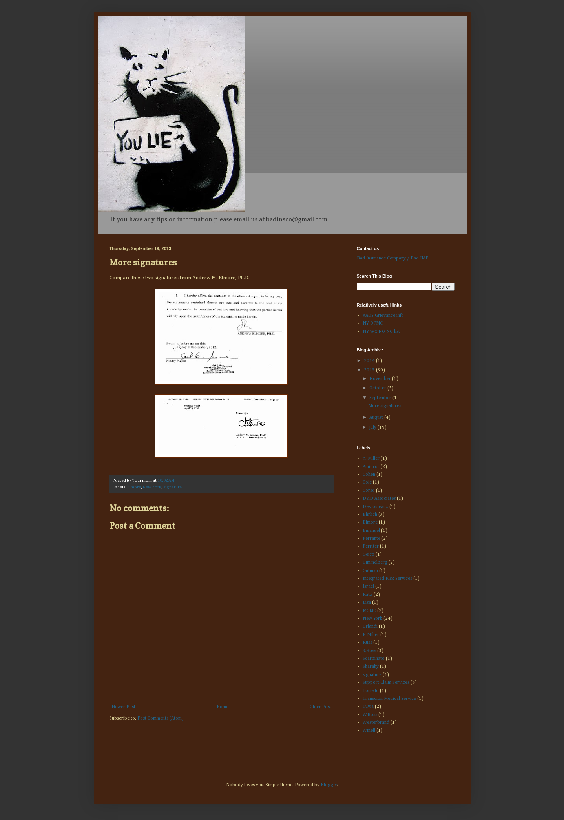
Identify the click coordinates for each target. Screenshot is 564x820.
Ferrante (371, 538)
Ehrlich (370, 514)
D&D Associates (379, 498)
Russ (367, 642)
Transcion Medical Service (389, 698)
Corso (369, 490)
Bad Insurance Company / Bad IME (393, 258)
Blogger (329, 785)
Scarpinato (374, 658)
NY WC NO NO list (381, 331)
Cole (367, 482)
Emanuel (371, 530)
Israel (368, 586)
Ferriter (371, 546)
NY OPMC (373, 323)
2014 (370, 360)
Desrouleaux (375, 506)
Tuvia (368, 706)
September (380, 398)
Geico (368, 554)
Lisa (367, 602)
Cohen (369, 474)
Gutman (370, 570)
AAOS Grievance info (383, 315)
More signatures (384, 406)
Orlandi (370, 626)
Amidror (371, 466)
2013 (370, 370)
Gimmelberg (375, 562)
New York (152, 487)
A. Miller (371, 458)
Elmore (134, 487)
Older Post (320, 707)
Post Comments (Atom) (160, 718)
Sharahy (371, 666)
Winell (369, 730)
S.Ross (369, 650)
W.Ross (370, 714)
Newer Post (123, 707)
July (373, 427)
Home (222, 707)
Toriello (371, 691)
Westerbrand (376, 722)
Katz (367, 594)
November (380, 378)
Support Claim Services (386, 682)
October (378, 388)
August (376, 417)
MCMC (369, 610)
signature (172, 487)
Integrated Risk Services (387, 578)
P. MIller (371, 634)
